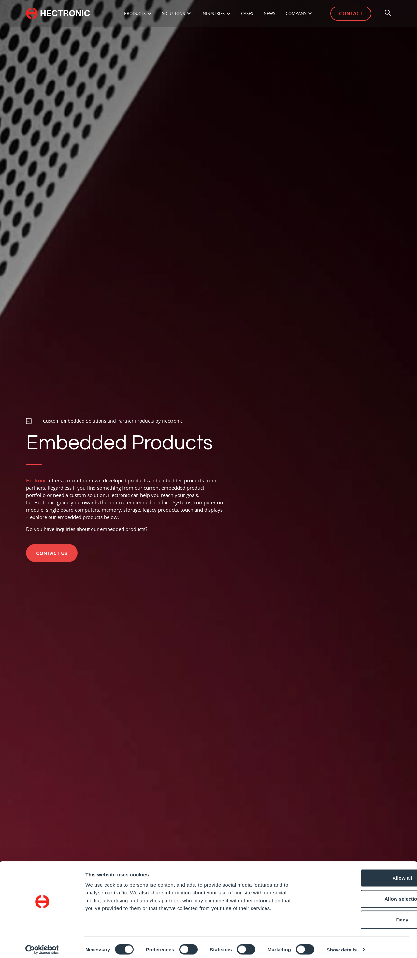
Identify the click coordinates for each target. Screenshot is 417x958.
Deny (363, 915)
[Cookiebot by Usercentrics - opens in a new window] (42, 945)
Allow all (363, 873)
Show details (342, 945)
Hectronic (37, 479)
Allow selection (362, 894)
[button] (106, 420)
